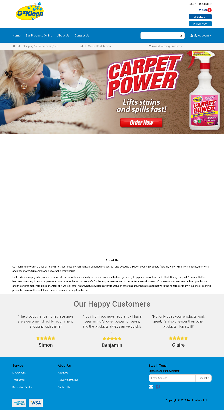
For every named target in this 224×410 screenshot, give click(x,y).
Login (192, 4)
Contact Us (82, 35)
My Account (19, 372)
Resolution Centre (22, 387)
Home (16, 35)
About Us (63, 35)
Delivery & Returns (68, 380)
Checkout (200, 16)
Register (205, 4)
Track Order (18, 380)
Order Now (200, 23)
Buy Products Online (39, 35)
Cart (205, 9)
